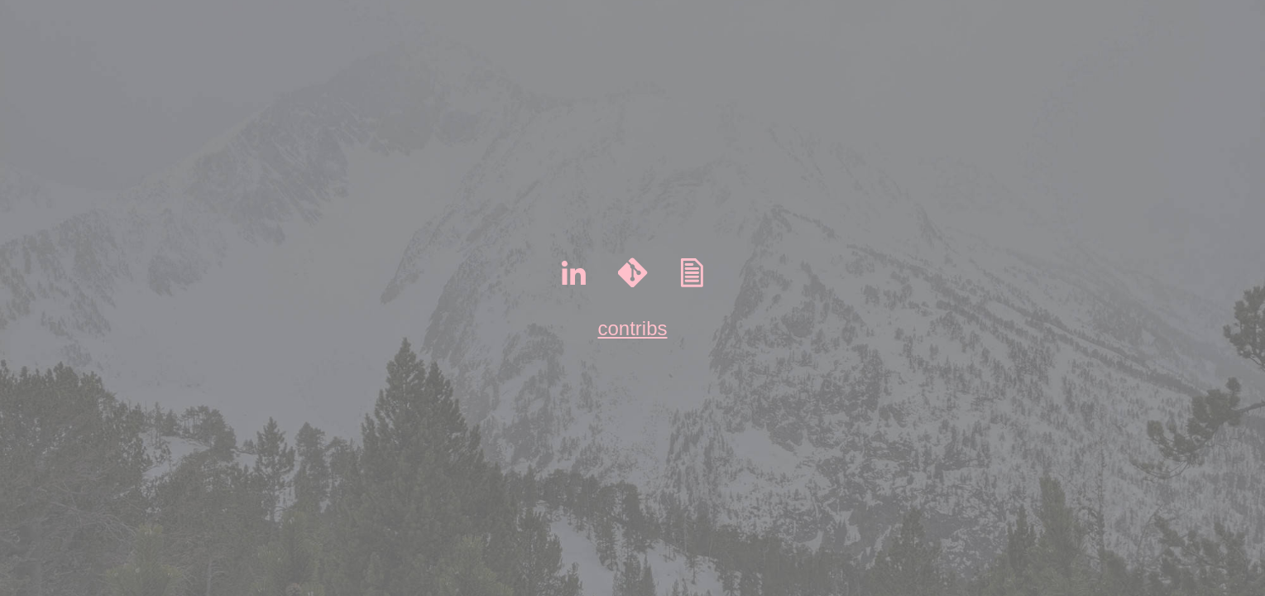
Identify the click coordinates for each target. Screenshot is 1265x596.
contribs (632, 328)
